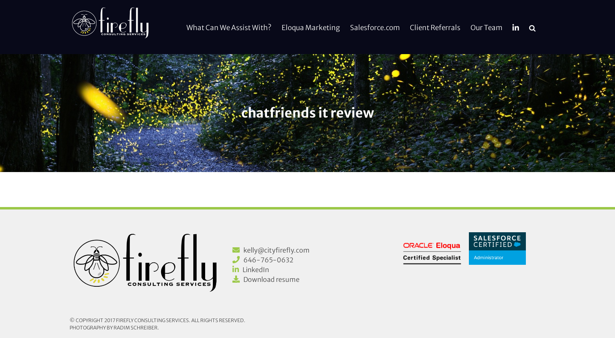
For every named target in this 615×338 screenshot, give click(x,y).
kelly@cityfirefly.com (276, 250)
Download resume (271, 279)
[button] (532, 27)
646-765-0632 (268, 260)
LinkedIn (256, 270)
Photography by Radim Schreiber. (114, 328)
